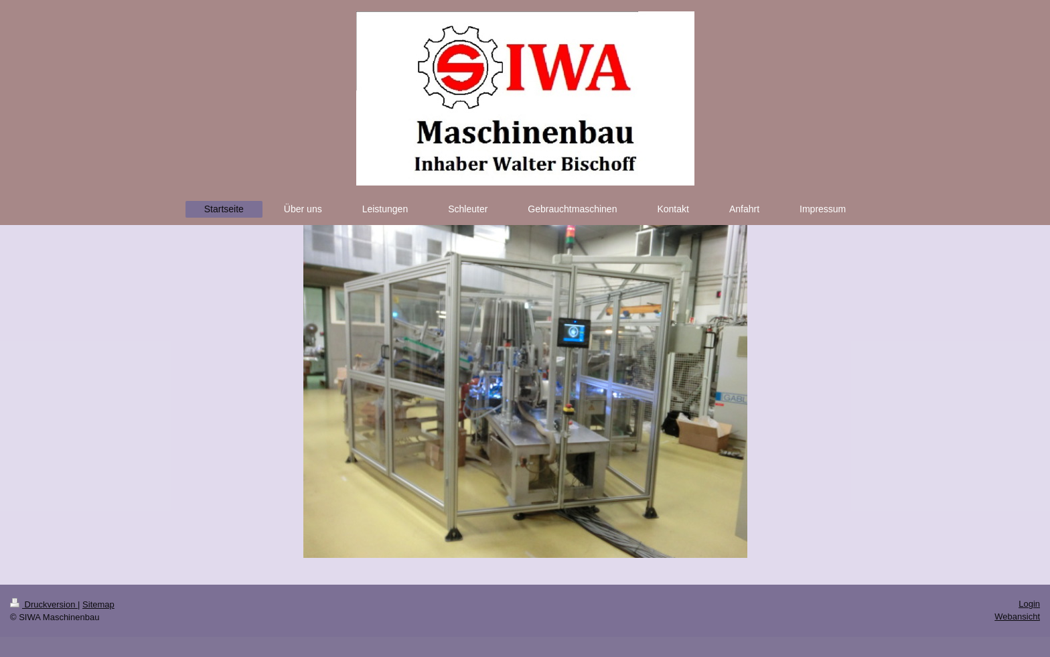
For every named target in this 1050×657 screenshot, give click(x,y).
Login (1029, 604)
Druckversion (44, 604)
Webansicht (1017, 616)
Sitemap (98, 604)
